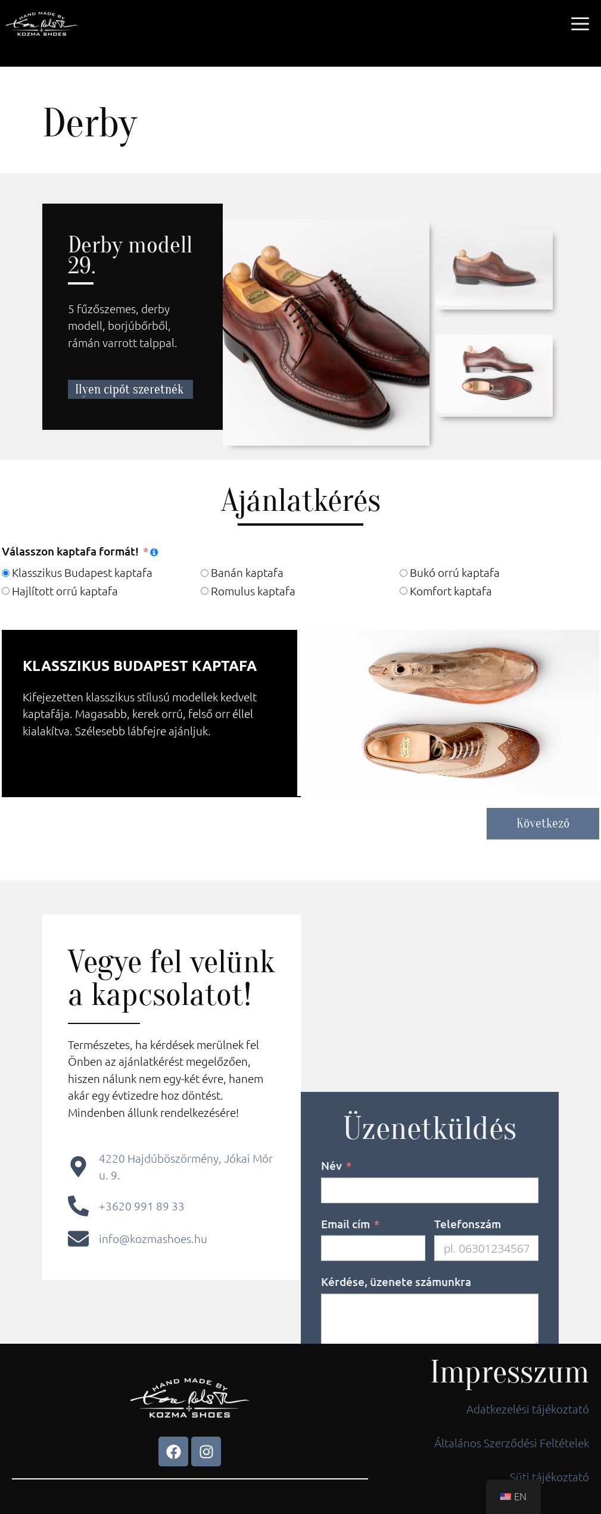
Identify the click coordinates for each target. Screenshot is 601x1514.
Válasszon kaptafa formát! (70, 551)
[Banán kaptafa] (204, 573)
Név (331, 1294)
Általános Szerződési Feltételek (511, 1442)
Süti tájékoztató (549, 1476)
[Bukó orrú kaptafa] (403, 573)
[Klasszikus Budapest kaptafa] (6, 573)
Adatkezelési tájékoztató (527, 1408)
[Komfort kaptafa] (403, 591)
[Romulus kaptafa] (204, 591)
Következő (542, 823)
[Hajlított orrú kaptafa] (6, 591)
